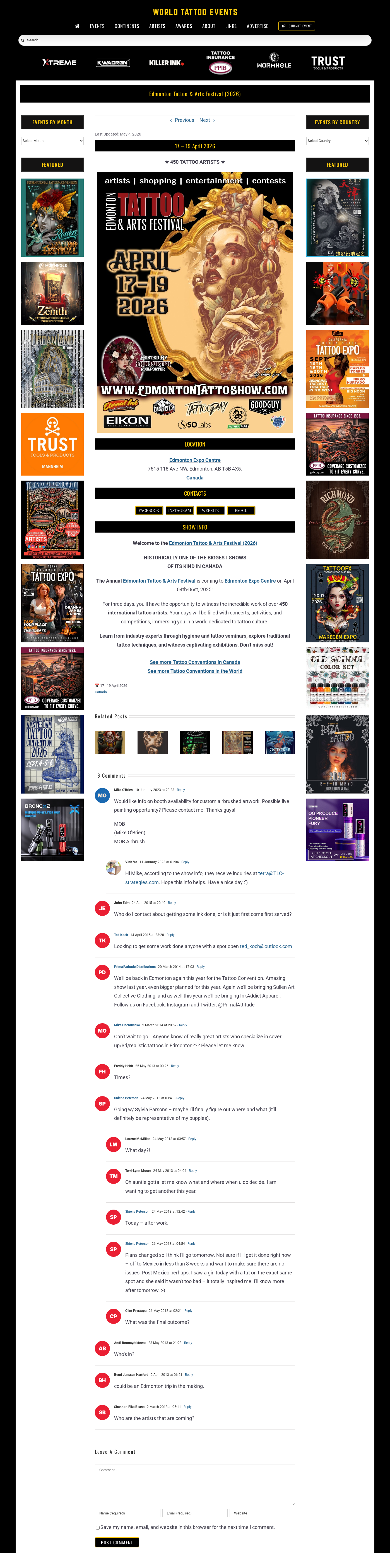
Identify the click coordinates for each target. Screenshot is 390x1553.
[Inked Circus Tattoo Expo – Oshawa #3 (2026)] (110, 734)
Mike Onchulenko (127, 1025)
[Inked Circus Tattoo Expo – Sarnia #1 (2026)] (153, 734)
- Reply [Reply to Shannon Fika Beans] (186, 1407)
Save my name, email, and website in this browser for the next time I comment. (187, 1527)
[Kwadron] (112, 55)
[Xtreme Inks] (59, 55)
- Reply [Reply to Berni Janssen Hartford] (187, 1375)
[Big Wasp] (337, 266)
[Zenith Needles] (52, 266)
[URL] (262, 1513)
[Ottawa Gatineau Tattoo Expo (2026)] (280, 734)
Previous (184, 120)
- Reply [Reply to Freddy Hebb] (173, 1066)
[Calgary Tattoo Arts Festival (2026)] (237, 734)
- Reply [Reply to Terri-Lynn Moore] (191, 1171)
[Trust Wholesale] (327, 55)
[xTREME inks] (337, 652)
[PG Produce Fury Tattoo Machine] (337, 803)
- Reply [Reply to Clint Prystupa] (187, 1311)
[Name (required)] (127, 1513)
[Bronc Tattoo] (52, 803)
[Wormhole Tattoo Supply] (274, 55)
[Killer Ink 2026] (166, 55)
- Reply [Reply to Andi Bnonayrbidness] (187, 1343)
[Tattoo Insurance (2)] (52, 652)
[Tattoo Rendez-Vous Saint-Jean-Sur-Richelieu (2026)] (195, 734)
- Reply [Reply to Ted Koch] (169, 935)
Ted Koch (121, 935)
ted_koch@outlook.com (266, 946)
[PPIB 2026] (220, 55)
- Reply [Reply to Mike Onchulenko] (182, 1025)
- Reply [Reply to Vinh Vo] (184, 862)
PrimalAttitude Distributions (135, 967)
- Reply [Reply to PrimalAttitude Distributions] (199, 967)
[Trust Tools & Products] (52, 417)
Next (204, 120)
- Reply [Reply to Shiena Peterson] (179, 1098)
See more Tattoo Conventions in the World (195, 671)
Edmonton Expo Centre (195, 460)
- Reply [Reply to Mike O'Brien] (179, 790)
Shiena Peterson (126, 1098)
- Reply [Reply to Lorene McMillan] (191, 1139)
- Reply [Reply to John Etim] (170, 903)
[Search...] (195, 40)
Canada (195, 478)
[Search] (22, 40)
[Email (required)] (195, 1513)
